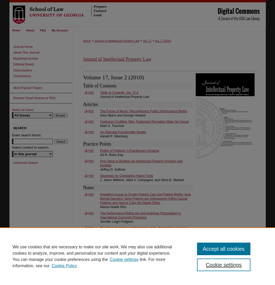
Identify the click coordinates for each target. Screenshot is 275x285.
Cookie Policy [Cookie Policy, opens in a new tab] (64, 266)
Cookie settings (124, 259)
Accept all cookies (224, 249)
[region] (137, 256)
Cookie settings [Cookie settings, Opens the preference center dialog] (224, 265)
